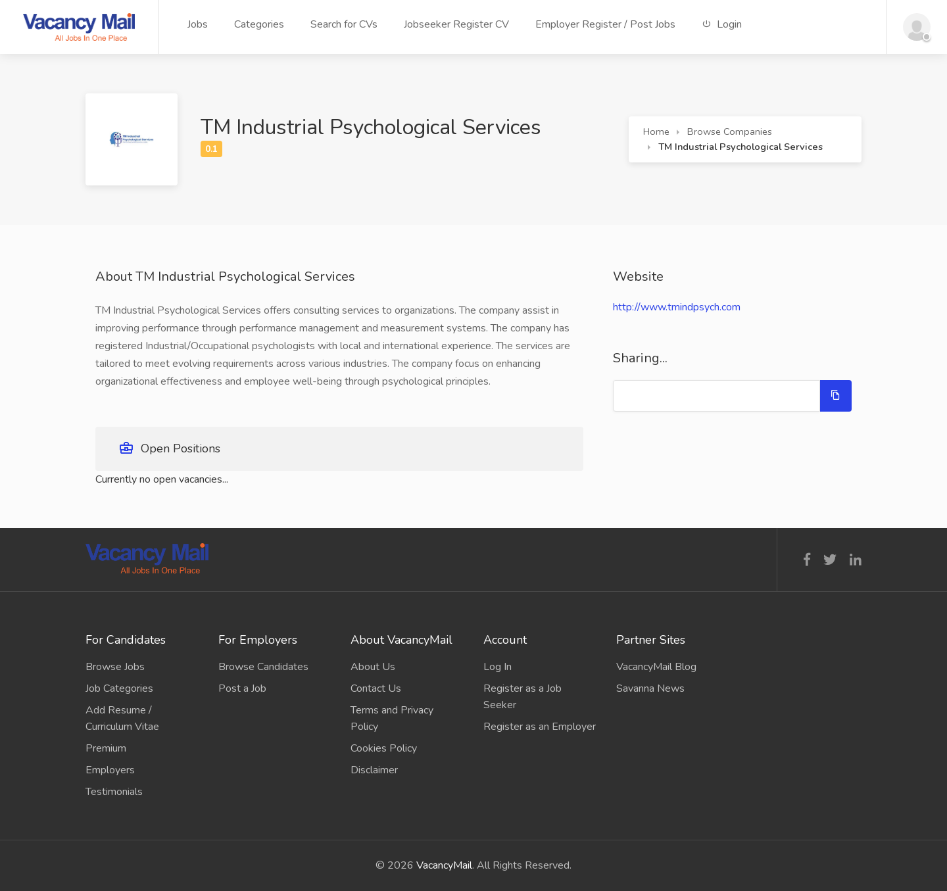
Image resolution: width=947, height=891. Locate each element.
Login (722, 24)
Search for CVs (343, 24)
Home (656, 131)
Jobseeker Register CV (456, 24)
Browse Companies (729, 131)
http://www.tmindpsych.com (677, 307)
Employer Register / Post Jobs (605, 24)
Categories (259, 24)
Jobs (197, 24)
